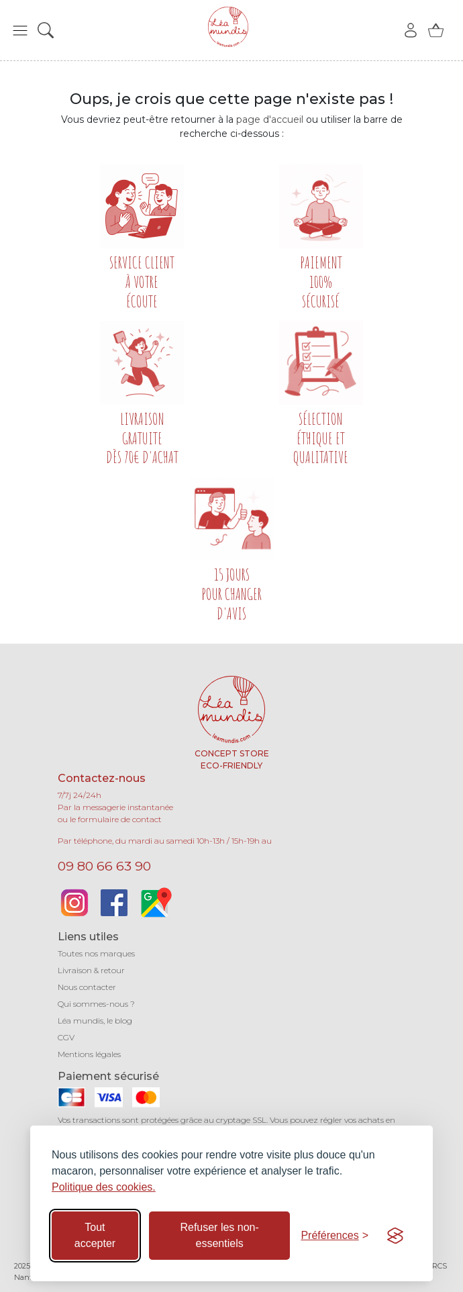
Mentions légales (89, 1054)
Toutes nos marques (96, 953)
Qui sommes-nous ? (96, 1004)
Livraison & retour (91, 970)
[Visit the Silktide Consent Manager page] (395, 1236)
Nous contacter (87, 987)
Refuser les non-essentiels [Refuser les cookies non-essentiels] (219, 1235)
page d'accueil (269, 119)
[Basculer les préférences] (334, 1236)
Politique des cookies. (104, 1187)
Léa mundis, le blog (95, 1020)
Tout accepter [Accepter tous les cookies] (94, 1235)
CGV (66, 1037)
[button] (20, 30)
